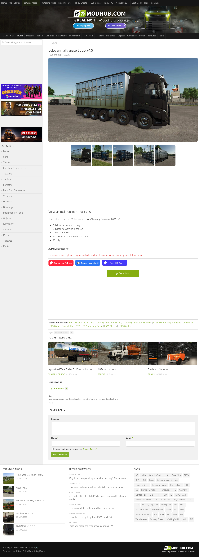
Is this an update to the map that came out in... (92, 508)
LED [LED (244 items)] (137, 504)
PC (72, 333)
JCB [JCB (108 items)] (156, 499)
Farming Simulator (61, 333)
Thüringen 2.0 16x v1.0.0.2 (30, 474)
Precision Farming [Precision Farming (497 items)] (143, 514)
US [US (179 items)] (181, 514)
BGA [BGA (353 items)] (137, 480)
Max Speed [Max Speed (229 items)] (166, 504)
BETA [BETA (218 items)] (186, 475)
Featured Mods (30, 3)
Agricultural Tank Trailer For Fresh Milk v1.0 (70, 369)
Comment (55, 419)
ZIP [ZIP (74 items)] (191, 519)
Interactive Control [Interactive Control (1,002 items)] (143, 499)
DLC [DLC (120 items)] (186, 485)
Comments (59, 388)
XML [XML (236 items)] (185, 519)
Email (129, 438)
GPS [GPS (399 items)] (151, 495)
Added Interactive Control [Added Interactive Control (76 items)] (152, 475)
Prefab (142, 35)
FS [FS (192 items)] (175, 490)
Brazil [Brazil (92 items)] (151, 480)
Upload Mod (14, 3)
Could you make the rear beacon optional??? (91, 526)
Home (4, 3)
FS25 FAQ (108, 3)
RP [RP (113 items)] (168, 514)
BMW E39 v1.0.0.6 (25, 526)
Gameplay (132, 35)
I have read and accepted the (74, 449)
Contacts (155, 3)
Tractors (30, 35)
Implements (74, 35)
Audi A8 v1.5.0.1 (24, 513)
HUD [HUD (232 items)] (165, 495)
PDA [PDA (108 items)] (182, 509)
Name (54, 438)
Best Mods (137, 3)
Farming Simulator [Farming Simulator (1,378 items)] (149, 490)
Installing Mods (49, 3)
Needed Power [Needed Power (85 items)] (141, 509)
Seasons (7, 229)
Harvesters (88, 35)
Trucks (20, 35)
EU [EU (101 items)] (136, 490)
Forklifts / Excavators (14, 190)
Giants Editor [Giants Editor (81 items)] (140, 495)
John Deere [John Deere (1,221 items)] (165, 499)
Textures (152, 35)
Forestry (7, 184)
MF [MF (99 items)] (175, 504)
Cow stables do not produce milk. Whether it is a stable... (97, 487)
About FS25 (121, 3)
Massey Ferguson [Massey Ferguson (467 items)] (150, 504)
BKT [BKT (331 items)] (144, 480)
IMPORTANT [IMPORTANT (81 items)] (180, 495)
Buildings (110, 35)
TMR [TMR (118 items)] (175, 514)
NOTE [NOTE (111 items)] (168, 509)
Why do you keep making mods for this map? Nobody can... (98, 478)
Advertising (34, 551)
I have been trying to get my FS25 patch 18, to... (93, 517)
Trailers (39, 35)
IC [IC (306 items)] (171, 495)
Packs (161, 35)
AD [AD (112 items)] (136, 475)
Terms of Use (9, 551)
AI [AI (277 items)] (167, 475)
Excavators (61, 35)
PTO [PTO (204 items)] (162, 514)
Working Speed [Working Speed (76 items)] (156, 519)
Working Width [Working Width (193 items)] (173, 519)
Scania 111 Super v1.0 (159, 369)
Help (146, 3)
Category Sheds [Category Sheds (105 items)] (142, 485)
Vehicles (50, 35)
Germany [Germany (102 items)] (183, 490)
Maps (5, 35)
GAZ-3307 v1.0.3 (107, 369)
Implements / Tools (13, 212)
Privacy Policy (89, 449)
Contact (43, 551)
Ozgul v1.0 (21, 487)
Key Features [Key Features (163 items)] (179, 499)
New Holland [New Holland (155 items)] (157, 509)
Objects (121, 35)
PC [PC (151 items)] (175, 509)
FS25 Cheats (81, 3)
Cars (12, 35)
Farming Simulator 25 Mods (15, 547)
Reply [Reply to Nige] (50, 403)
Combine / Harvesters (14, 168)
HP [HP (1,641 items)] (158, 495)
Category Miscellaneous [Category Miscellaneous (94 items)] (167, 480)
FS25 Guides (95, 3)
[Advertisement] (123, 189)
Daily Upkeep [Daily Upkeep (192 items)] (176, 485)
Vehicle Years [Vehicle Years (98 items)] (141, 519)
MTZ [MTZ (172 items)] (182, 504)
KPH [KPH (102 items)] (190, 499)
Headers (100, 35)
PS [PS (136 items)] (155, 514)
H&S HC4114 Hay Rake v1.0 (30, 500)
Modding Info (64, 3)
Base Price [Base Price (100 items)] (176, 475)
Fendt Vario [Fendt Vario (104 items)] (165, 490)
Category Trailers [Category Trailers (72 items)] (159, 485)
